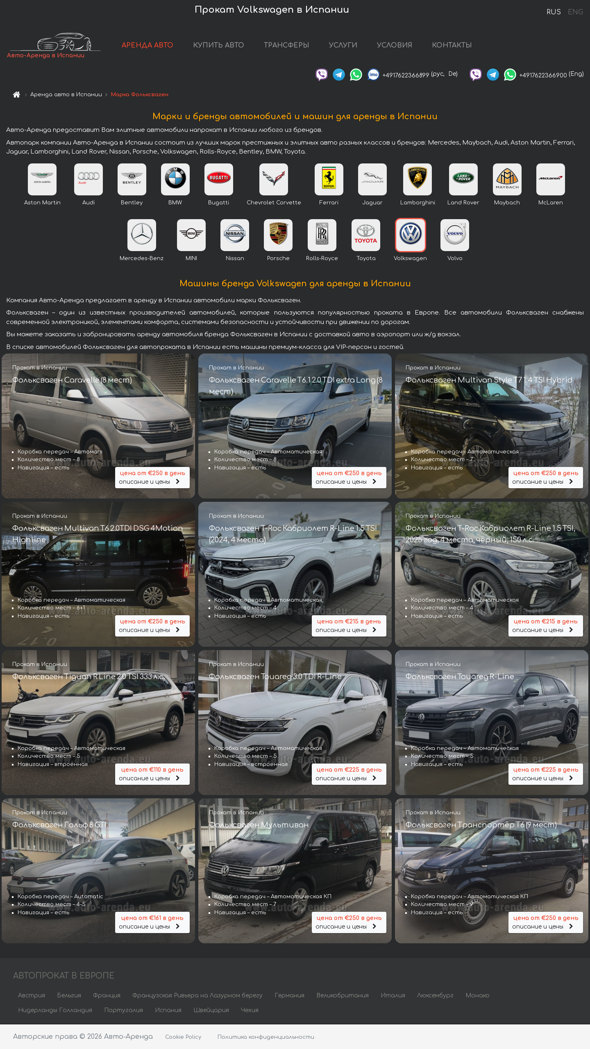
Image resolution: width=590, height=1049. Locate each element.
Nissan (235, 259)
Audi (88, 203)
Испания (168, 1011)
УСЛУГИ (347, 46)
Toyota (366, 259)
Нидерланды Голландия (55, 1011)
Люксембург (435, 996)
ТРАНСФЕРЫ (290, 46)
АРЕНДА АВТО (151, 46)
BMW (175, 203)
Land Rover (463, 203)
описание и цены (152, 477)
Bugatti (218, 203)
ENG (575, 12)
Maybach (507, 203)
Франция (106, 996)
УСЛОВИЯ (398, 46)
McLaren (550, 203)
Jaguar (372, 203)
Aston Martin (42, 203)
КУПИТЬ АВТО (222, 46)
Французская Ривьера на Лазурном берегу (197, 996)
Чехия (250, 1011)
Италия (393, 996)
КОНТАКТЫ (456, 46)
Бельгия (69, 996)
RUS (554, 12)
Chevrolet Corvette (274, 203)
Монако (477, 996)
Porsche (278, 259)
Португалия (123, 1011)
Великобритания (342, 996)
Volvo (455, 259)
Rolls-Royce (322, 259)
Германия (289, 996)
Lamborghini (417, 203)
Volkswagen (410, 259)
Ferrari (329, 203)
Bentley (132, 203)
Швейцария (211, 1011)
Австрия (31, 996)
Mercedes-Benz (141, 259)
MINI (191, 259)
